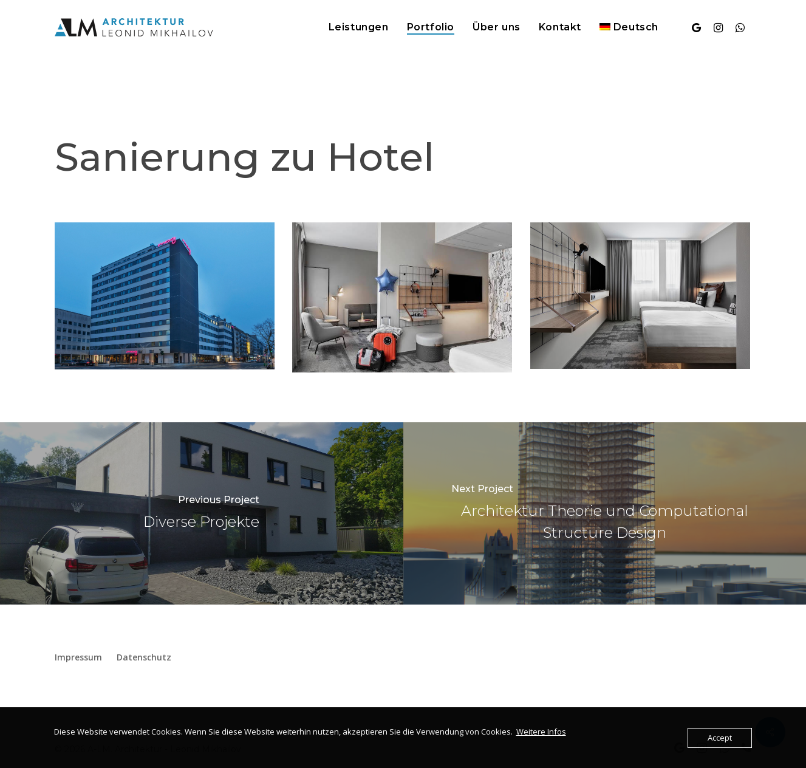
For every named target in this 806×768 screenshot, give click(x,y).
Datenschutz (144, 657)
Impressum (78, 657)
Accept (720, 737)
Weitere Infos (541, 731)
